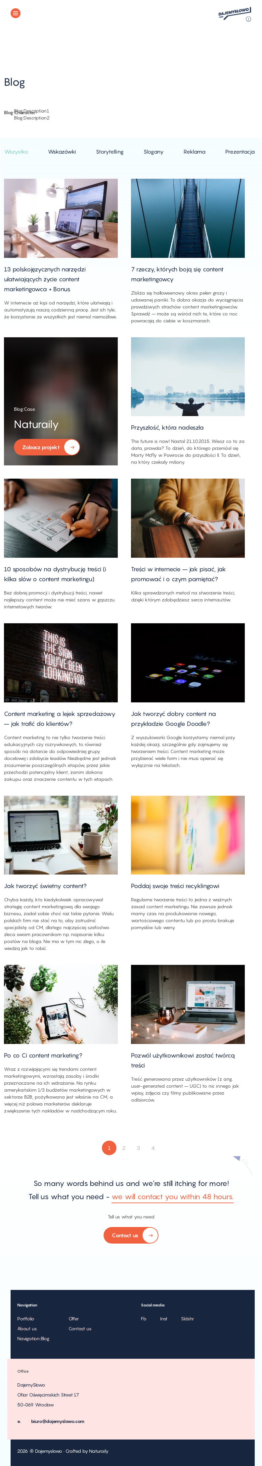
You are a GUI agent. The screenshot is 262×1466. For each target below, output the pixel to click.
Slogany (154, 151)
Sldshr (187, 1318)
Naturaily (36, 424)
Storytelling (110, 151)
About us (27, 1328)
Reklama (194, 151)
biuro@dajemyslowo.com (58, 1421)
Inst (163, 1318)
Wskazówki (62, 151)
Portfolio (25, 1318)
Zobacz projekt (46, 447)
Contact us (131, 1236)
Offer (73, 1318)
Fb (144, 1318)
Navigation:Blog (33, 1338)
